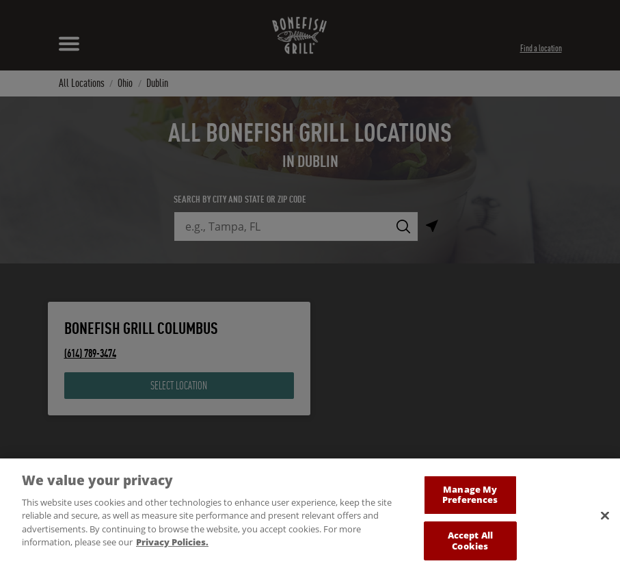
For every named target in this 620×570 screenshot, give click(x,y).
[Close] (605, 522)
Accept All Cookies (470, 546)
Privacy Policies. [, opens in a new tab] (172, 549)
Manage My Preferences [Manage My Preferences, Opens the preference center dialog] (470, 501)
